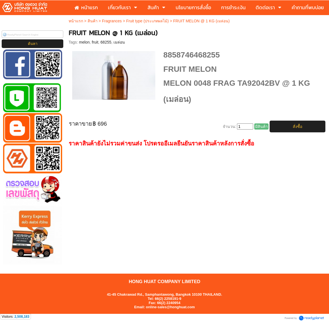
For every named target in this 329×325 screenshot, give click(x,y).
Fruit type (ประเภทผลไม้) (147, 21)
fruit (95, 42)
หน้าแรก (76, 21)
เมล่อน (119, 42)
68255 (105, 42)
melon (84, 42)
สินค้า (93, 21)
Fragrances (112, 21)
